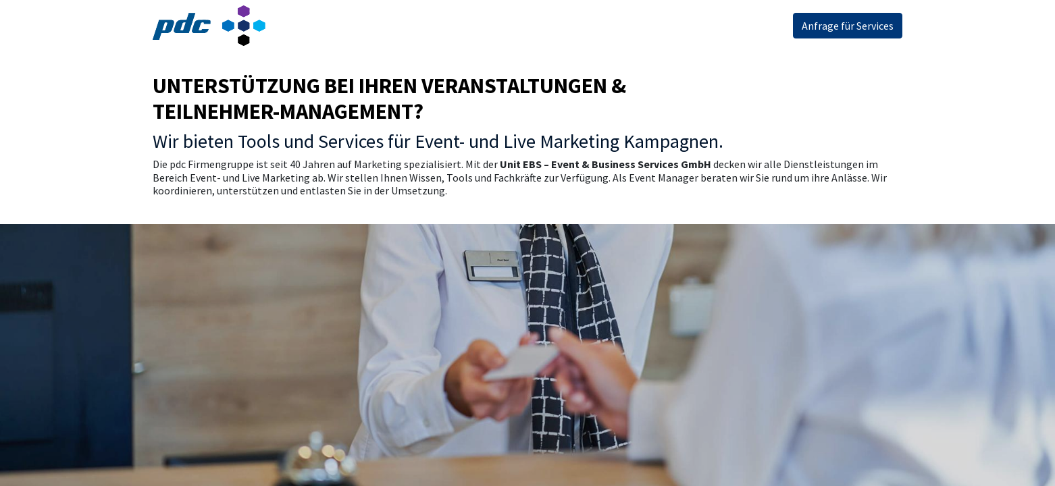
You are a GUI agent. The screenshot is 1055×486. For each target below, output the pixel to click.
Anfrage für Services (848, 25)
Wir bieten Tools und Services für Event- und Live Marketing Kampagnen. (438, 141)
